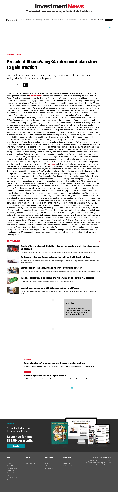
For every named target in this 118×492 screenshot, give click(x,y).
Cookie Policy (10, 470)
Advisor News (30, 20)
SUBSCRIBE (108, 19)
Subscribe (16, 446)
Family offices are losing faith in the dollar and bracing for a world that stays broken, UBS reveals (60, 247)
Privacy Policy (10, 465)
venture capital (35, 96)
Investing (39, 20)
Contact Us (28, 461)
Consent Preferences (12, 472)
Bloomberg (19, 85)
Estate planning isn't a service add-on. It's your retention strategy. (51, 267)
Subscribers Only (57, 20)
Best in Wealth (83, 20)
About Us (9, 461)
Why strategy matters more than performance (45, 375)
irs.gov (52, 164)
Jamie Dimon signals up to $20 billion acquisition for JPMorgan (50, 288)
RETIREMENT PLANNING (14, 54)
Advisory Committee (71, 20)
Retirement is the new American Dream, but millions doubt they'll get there (55, 257)
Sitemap (9, 479)
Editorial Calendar (49, 468)
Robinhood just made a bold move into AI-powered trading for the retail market (57, 278)
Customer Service (30, 463)
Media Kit (47, 465)
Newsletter (66, 461)
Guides (46, 463)
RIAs (23, 20)
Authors (9, 475)
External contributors (12, 477)
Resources (47, 20)
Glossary (9, 463)
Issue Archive (66, 463)
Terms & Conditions (12, 468)
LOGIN (100, 19)
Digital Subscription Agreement (71, 465)
